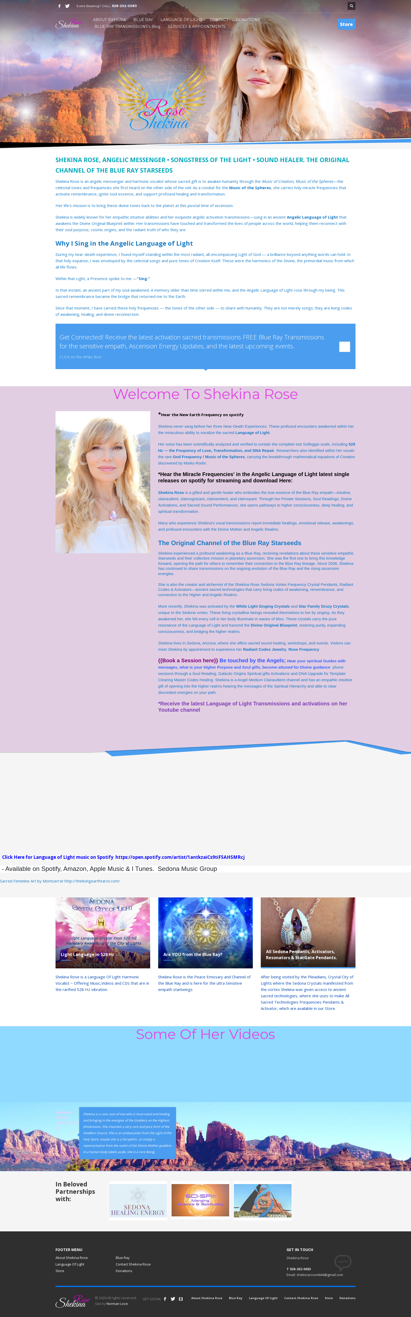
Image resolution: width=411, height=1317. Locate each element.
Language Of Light (70, 1264)
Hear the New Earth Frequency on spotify (203, 414)
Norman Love (117, 1303)
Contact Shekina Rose (133, 1264)
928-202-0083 (124, 6)
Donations (124, 1270)
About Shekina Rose (72, 1257)
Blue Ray (123, 1257)
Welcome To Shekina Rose (205, 394)
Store (60, 1270)
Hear (291, 661)
